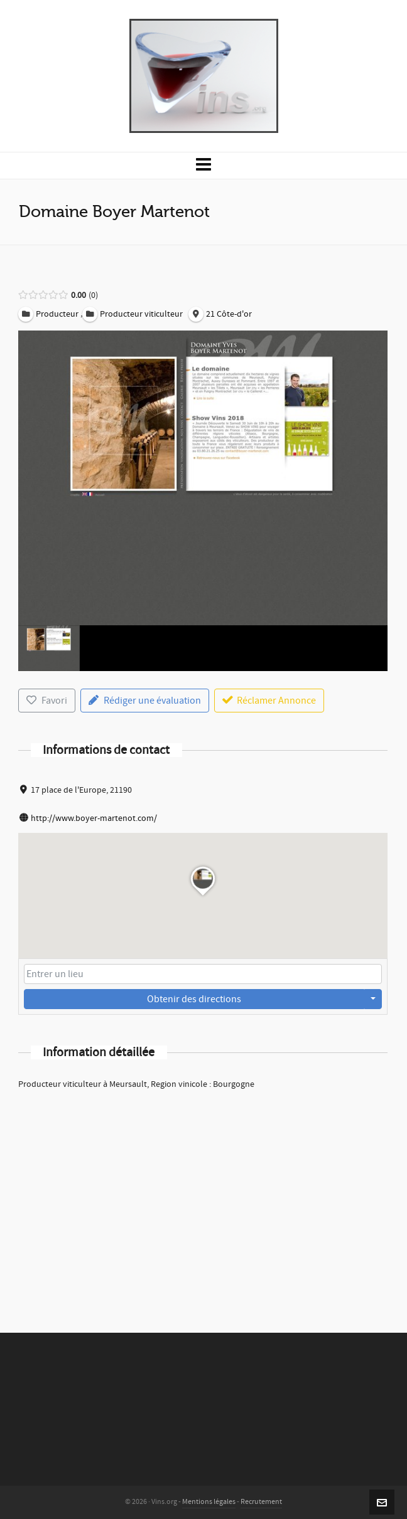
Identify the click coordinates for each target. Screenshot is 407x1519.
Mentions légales (209, 1501)
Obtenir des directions (194, 999)
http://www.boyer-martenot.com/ (94, 818)
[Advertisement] (203, 1195)
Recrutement (261, 1501)
